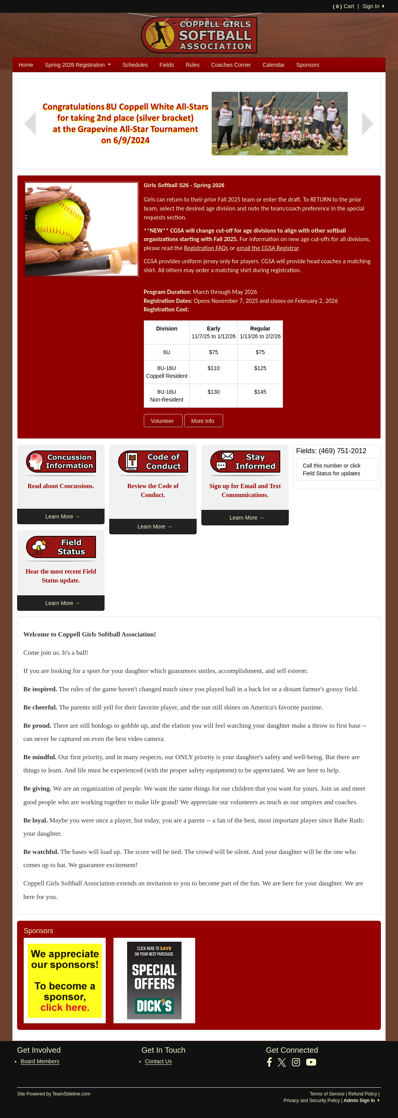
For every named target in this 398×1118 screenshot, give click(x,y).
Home (26, 65)
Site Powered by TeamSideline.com (54, 1094)
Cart (343, 6)
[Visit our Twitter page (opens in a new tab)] (285, 1062)
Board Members (40, 1061)
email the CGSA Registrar (267, 248)
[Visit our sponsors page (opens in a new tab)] (65, 980)
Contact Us (158, 1061)
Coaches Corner (231, 65)
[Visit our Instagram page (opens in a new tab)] (299, 1062)
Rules (193, 65)
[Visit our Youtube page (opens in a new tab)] (314, 1062)
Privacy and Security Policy (312, 1100)
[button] (30, 124)
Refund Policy (362, 1094)
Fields (166, 65)
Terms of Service (327, 1094)
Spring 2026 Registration (78, 65)
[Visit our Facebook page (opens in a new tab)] (272, 1062)
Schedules (135, 65)
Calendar (273, 65)
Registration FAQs (206, 248)
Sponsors (307, 65)
